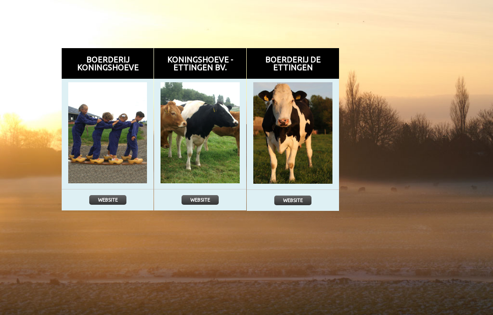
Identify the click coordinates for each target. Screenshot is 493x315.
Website (108, 200)
